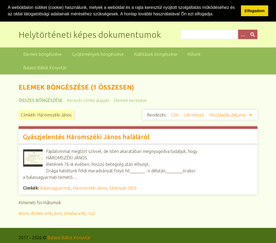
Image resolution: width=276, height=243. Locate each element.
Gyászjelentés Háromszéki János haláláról (86, 136)
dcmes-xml (41, 213)
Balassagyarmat (55, 187)
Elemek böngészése (42, 54)
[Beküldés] (252, 34)
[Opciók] (243, 34)
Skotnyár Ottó (123, 187)
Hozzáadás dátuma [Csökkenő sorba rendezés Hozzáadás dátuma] (227, 114)
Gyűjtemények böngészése (98, 54)
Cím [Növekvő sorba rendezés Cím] (175, 114)
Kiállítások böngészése (155, 54)
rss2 (91, 213)
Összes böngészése (41, 100)
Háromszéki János (90, 187)
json (57, 213)
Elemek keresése (130, 100)
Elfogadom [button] (254, 11)
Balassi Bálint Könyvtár (45, 67)
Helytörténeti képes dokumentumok (90, 34)
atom (24, 213)
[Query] (219, 34)
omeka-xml (74, 213)
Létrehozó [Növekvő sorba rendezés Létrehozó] (194, 114)
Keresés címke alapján (88, 100)
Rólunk (194, 54)
